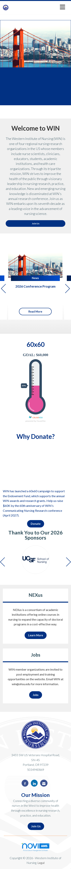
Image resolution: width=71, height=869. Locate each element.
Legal (40, 862)
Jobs (35, 695)
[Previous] (3, 289)
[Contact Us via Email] (44, 783)
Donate (36, 523)
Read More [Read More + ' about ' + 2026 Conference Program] (35, 311)
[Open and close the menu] (37, 7)
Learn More (35, 635)
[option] (35, 559)
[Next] (67, 289)
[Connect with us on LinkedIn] (34, 783)
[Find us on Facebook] (25, 783)
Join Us (35, 223)
